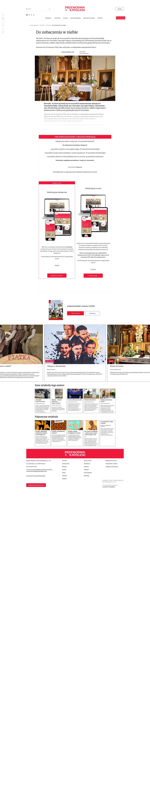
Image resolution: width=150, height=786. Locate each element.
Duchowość (65, 463)
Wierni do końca (116, 366)
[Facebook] (29, 15)
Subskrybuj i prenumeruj (35, 485)
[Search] (26, 9)
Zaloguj (120, 9)
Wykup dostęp (93, 275)
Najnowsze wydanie (89, 18)
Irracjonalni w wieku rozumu (107, 422)
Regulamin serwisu (111, 460)
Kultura (64, 478)
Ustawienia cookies (111, 463)
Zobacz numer (75, 313)
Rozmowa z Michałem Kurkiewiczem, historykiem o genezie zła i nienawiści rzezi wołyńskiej (58, 409)
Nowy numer (88, 460)
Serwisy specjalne (75, 18)
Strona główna (34, 25)
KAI (85, 436)
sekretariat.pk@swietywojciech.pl (36, 471)
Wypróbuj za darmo (57, 275)
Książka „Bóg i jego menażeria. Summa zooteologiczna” (41, 432)
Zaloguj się (79, 167)
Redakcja (86, 475)
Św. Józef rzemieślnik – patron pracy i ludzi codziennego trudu (91, 432)
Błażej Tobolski (51, 369)
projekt (109, 487)
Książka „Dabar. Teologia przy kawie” (74, 432)
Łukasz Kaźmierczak (68, 52)
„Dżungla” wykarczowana (40, 400)
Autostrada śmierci (90, 400)
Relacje (64, 466)
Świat (64, 472)
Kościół (64, 460)
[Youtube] (26, 15)
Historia (48, 25)
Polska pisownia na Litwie (106, 400)
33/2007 (92, 306)
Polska (64, 469)
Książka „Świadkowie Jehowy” (58, 432)
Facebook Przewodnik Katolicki (36, 476)
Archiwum (93, 313)
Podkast (100, 18)
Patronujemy (88, 472)
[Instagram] (33, 15)
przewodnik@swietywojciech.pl (40, 469)
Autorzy (65, 18)
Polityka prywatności (112, 466)
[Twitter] (31, 15)
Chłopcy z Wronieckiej (56, 366)
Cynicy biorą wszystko (75, 400)
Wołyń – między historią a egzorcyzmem (57, 401)
